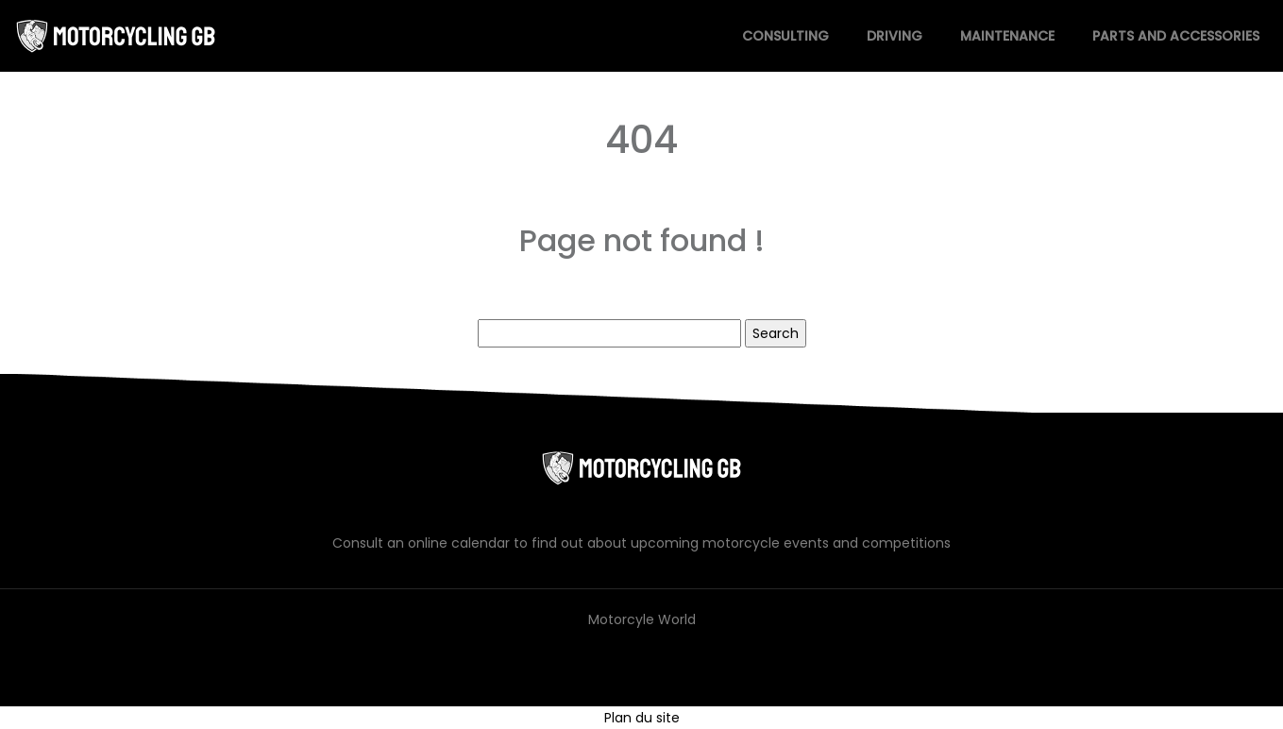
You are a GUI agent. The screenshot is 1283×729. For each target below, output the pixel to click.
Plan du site (642, 717)
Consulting (785, 35)
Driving (894, 35)
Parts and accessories (1175, 35)
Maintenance (1007, 35)
